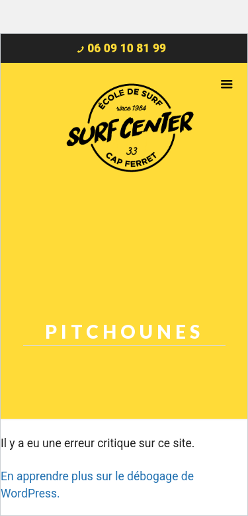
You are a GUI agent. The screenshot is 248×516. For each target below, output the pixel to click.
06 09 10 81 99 (126, 48)
